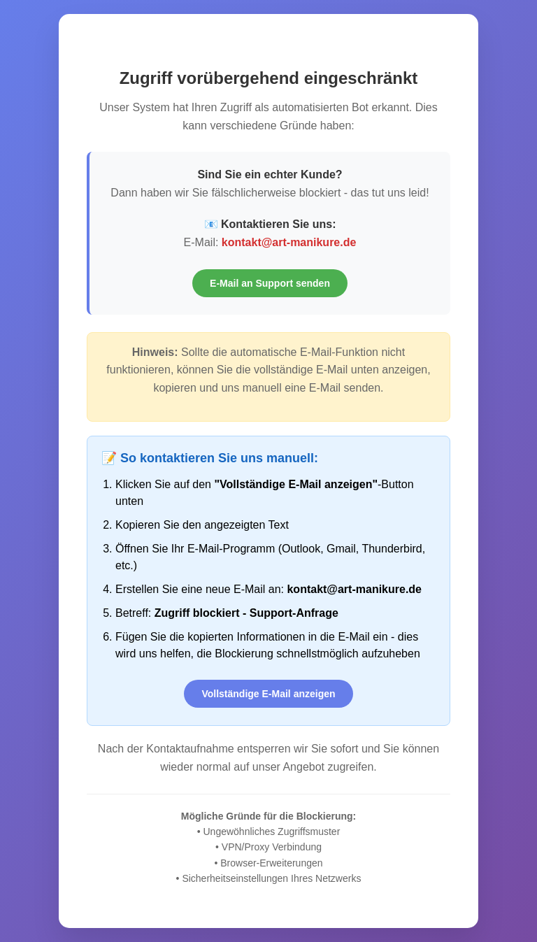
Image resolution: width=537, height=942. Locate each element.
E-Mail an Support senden (270, 283)
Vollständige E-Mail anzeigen (268, 693)
